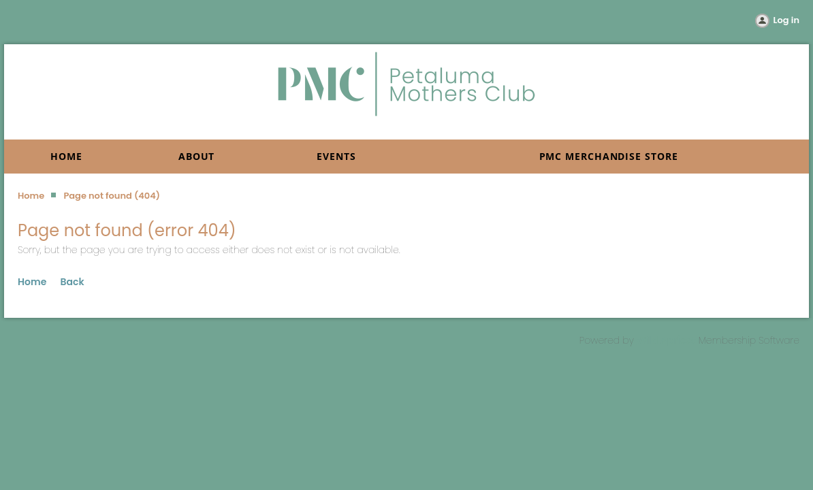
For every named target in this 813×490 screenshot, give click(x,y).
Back (72, 282)
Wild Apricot (666, 340)
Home (31, 195)
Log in (786, 20)
